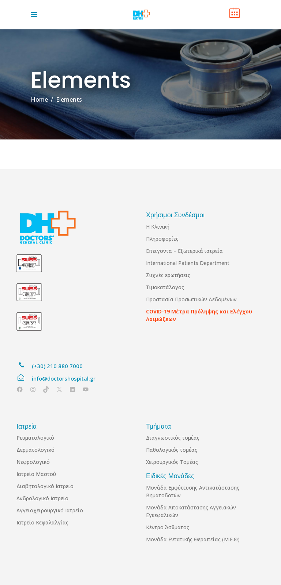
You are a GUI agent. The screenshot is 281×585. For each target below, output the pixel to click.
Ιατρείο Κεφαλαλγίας (42, 522)
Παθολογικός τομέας (171, 449)
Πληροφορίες (162, 238)
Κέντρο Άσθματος (167, 527)
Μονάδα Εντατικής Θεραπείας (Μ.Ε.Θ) (193, 539)
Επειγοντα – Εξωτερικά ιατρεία (184, 250)
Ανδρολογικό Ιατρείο (42, 498)
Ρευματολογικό (35, 437)
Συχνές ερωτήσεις (168, 275)
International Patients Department (187, 262)
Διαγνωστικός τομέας (172, 437)
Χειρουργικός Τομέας (172, 461)
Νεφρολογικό (33, 461)
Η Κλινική (157, 226)
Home (39, 99)
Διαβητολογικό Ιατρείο (45, 486)
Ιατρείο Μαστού (36, 473)
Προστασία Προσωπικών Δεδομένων (191, 299)
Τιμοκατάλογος (165, 287)
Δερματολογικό (35, 449)
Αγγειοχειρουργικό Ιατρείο (49, 510)
